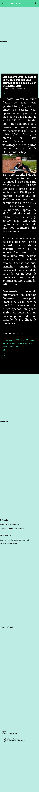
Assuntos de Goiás (13, 3)
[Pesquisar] (36, 3)
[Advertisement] (19, 396)
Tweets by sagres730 (9, 734)
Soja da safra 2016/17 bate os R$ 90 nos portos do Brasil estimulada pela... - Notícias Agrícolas (18, 343)
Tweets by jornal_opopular (9, 524)
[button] (3, 92)
